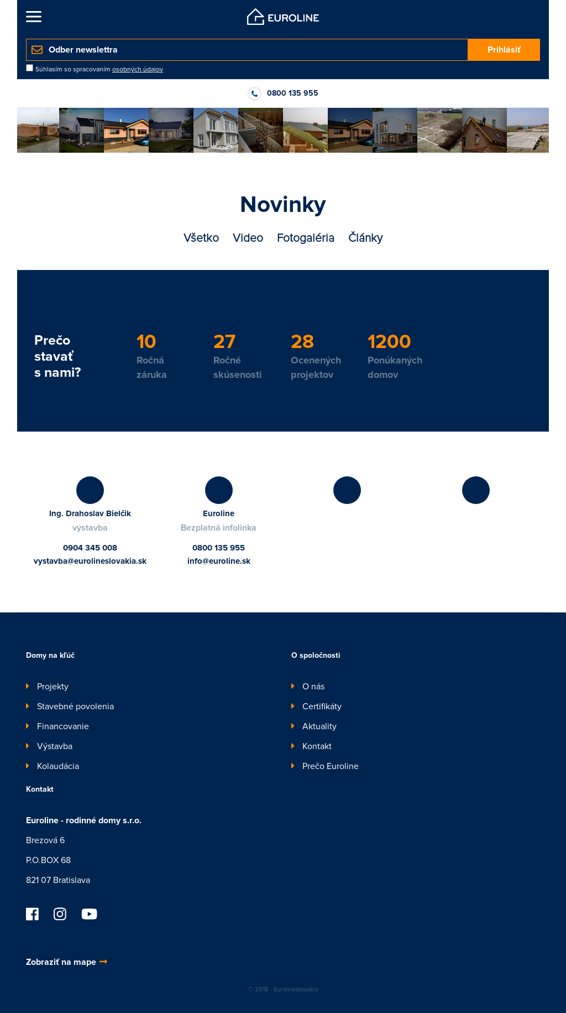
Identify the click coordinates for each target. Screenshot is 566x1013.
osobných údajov (137, 69)
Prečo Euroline (330, 766)
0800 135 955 (218, 548)
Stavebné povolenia (75, 706)
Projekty (53, 686)
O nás (313, 686)
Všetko (201, 238)
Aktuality (319, 726)
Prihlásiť (504, 49)
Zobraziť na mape (66, 962)
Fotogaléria (305, 238)
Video (248, 238)
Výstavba (54, 746)
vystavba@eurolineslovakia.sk (90, 561)
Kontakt (317, 746)
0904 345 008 (90, 548)
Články (365, 238)
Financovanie (63, 726)
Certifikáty (322, 706)
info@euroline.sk (218, 561)
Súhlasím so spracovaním (99, 69)
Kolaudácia (58, 766)
